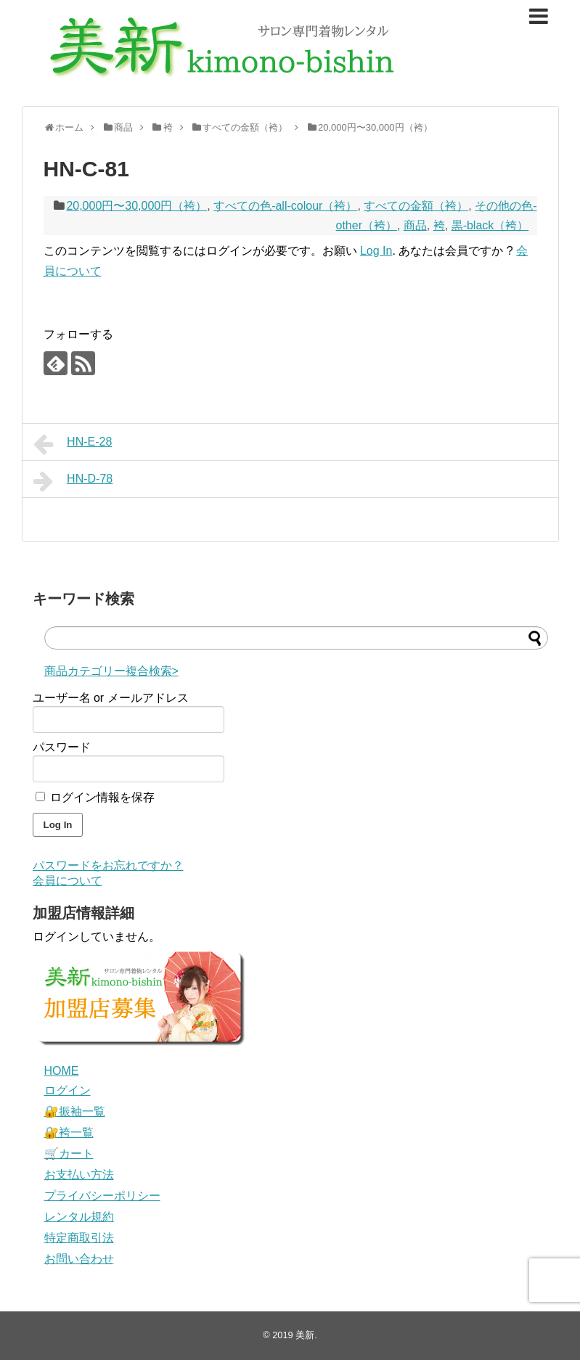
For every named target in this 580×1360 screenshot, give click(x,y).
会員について (67, 880)
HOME (61, 1071)
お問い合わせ (79, 1259)
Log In (376, 251)
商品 (415, 225)
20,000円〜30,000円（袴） (136, 206)
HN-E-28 (73, 444)
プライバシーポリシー (102, 1195)
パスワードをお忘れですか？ (108, 865)
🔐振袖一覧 (74, 1111)
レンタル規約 (79, 1217)
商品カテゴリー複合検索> (111, 671)
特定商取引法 (79, 1238)
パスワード (62, 747)
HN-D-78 (73, 481)
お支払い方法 (79, 1174)
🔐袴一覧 (69, 1132)
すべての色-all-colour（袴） (285, 206)
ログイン (67, 1090)
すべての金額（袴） (416, 206)
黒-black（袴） (490, 225)
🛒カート (69, 1153)
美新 (304, 1335)
